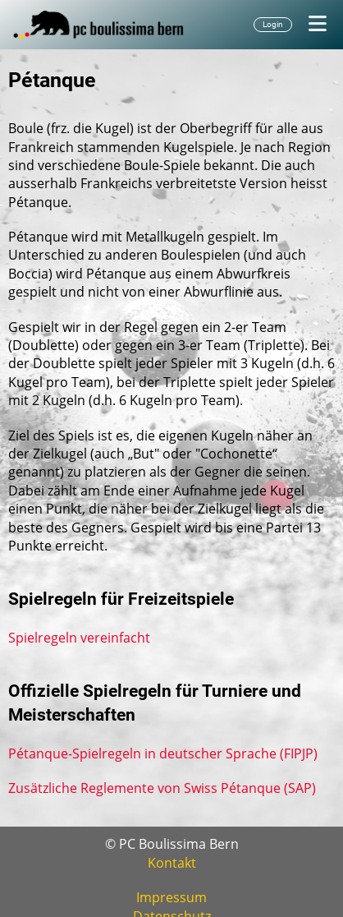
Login (273, 24)
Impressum (171, 897)
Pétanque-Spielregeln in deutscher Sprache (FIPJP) (163, 753)
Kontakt (172, 863)
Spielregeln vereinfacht (79, 638)
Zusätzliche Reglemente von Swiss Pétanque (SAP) (162, 788)
